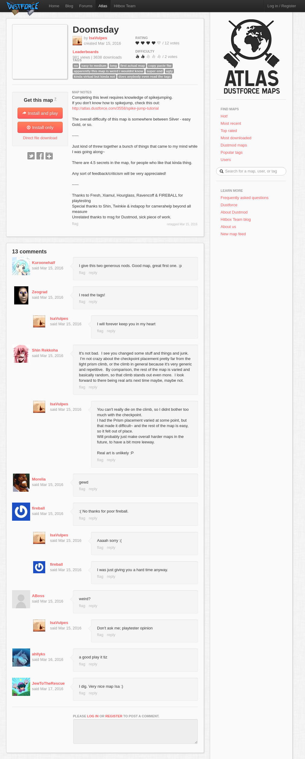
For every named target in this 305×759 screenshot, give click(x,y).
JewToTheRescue (48, 683)
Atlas (103, 6)
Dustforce (229, 205)
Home (54, 6)
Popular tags (232, 152)
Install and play (40, 113)
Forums (86, 6)
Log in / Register (281, 6)
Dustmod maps (234, 145)
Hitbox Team (125, 6)
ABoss (38, 595)
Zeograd (39, 292)
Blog (69, 6)
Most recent (231, 123)
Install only (40, 127)
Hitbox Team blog (236, 219)
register (113, 716)
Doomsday (96, 29)
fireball (38, 508)
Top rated (229, 130)
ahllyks (38, 654)
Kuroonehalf (43, 262)
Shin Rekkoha (45, 350)
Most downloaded (236, 138)
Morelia (39, 479)
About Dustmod (234, 212)
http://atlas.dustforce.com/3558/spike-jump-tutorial (115, 108)
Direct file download (40, 138)
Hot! (224, 116)
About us (228, 226)
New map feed (234, 234)
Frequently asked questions (245, 197)
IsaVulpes (98, 38)
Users (226, 159)
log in (93, 716)
